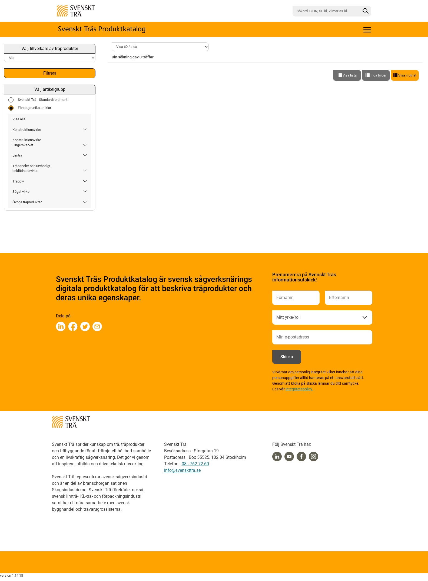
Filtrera (50, 73)
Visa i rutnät (404, 75)
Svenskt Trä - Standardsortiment (37, 99)
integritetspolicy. (299, 389)
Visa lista (347, 75)
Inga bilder (376, 75)
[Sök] (365, 11)
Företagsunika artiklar (29, 108)
